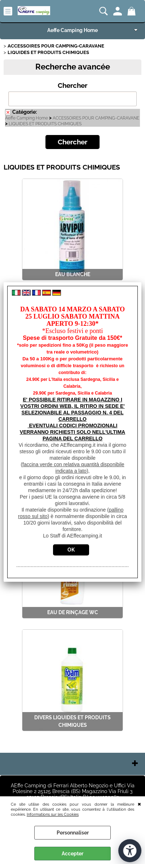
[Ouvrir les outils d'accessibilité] (129, 850)
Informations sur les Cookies (53, 814)
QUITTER (139, 803)
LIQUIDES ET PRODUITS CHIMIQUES (45, 123)
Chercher (72, 85)
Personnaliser (73, 833)
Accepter (72, 853)
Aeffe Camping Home (72, 30)
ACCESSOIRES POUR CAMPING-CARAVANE (96, 118)
